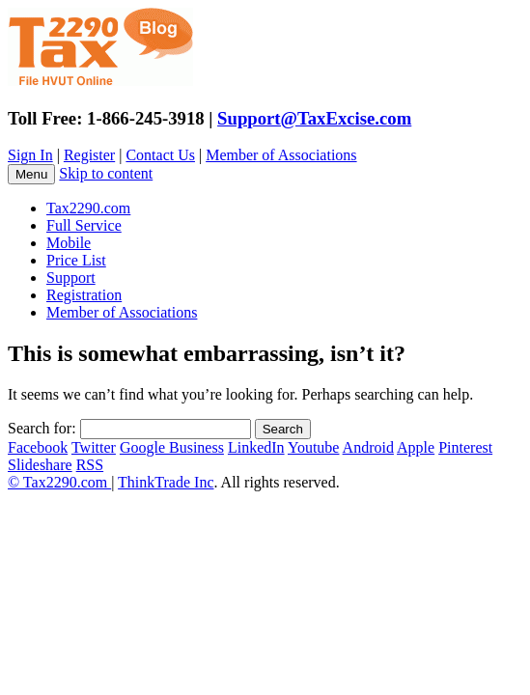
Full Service (84, 225)
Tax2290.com (88, 208)
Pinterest (465, 447)
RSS (89, 465)
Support (71, 277)
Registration (84, 295)
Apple (415, 447)
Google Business (172, 447)
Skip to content (106, 173)
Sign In (30, 155)
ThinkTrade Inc (165, 482)
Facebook (38, 447)
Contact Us (160, 155)
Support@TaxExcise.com (314, 118)
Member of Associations (281, 155)
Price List (76, 260)
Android (368, 447)
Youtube (314, 447)
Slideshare (40, 465)
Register (89, 155)
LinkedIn (256, 447)
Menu (31, 174)
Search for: (42, 428)
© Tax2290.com (59, 482)
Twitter (93, 447)
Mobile (68, 243)
